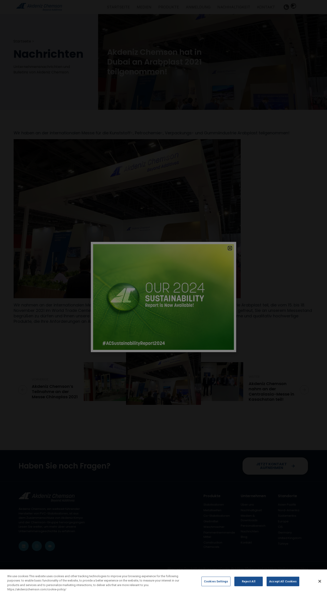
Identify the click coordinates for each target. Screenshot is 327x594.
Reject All (248, 581)
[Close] (320, 581)
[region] (163, 581)
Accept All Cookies (283, 581)
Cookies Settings (216, 581)
